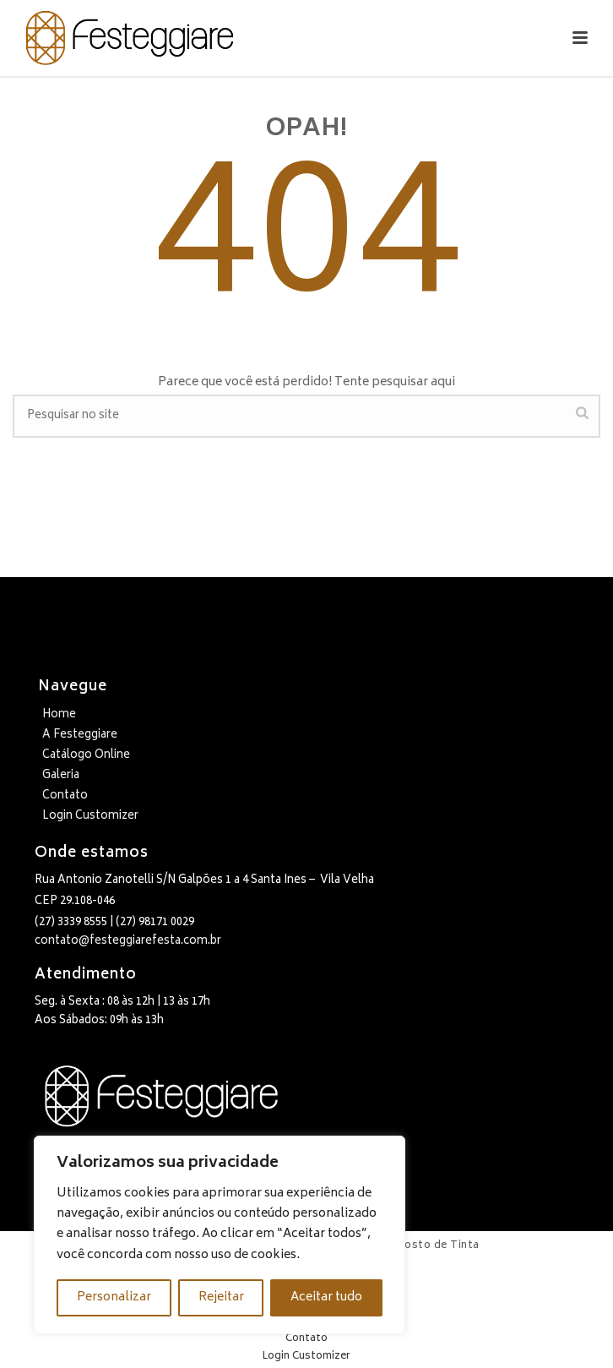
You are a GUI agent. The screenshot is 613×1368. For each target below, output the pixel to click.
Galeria (60, 776)
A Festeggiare (79, 735)
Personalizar (114, 1297)
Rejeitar (221, 1297)
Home (59, 715)
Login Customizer (90, 816)
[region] (219, 1235)
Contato (65, 796)
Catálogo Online (86, 756)
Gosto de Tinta (438, 1246)
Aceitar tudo (326, 1297)
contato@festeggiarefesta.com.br (128, 941)
